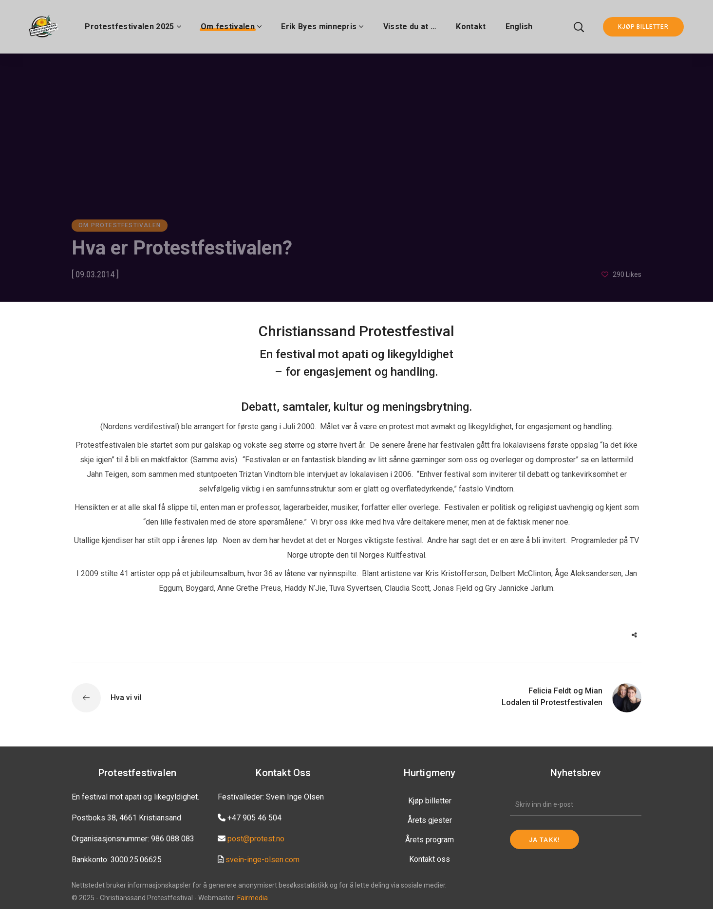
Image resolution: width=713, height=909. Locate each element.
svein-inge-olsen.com (262, 859)
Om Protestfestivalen (119, 225)
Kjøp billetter (429, 800)
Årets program (429, 839)
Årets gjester (430, 820)
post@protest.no (255, 838)
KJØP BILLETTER (643, 26)
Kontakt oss (429, 859)
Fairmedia (252, 898)
